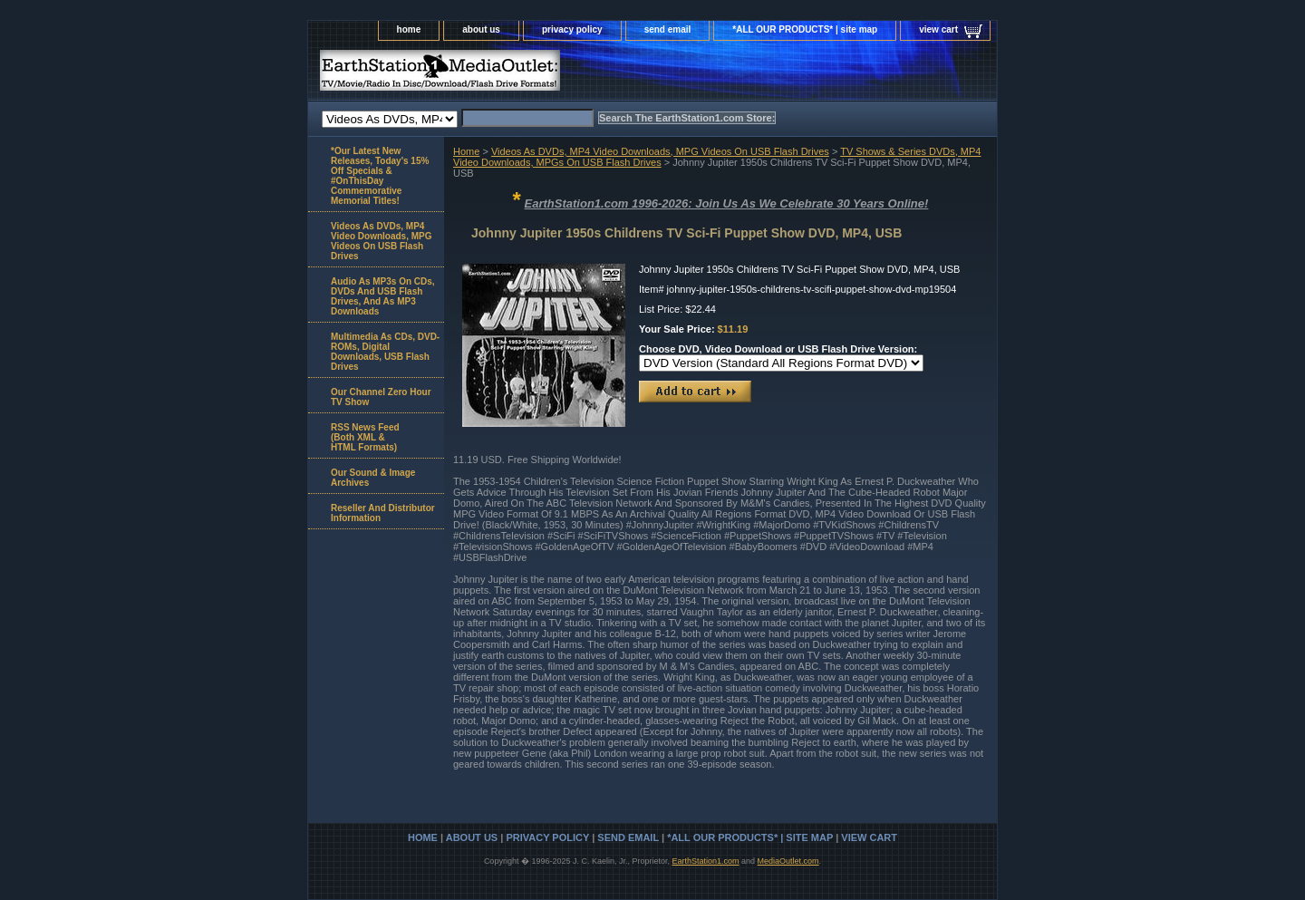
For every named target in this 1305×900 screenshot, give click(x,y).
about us (481, 29)
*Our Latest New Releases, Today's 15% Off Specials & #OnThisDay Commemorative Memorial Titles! (380, 176)
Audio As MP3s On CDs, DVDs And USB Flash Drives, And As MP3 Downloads (383, 296)
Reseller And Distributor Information (383, 513)
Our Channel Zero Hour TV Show (381, 397)
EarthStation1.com (705, 861)
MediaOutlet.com (788, 861)
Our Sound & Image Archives (373, 478)
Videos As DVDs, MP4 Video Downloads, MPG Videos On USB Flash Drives (660, 151)
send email (667, 29)
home (409, 29)
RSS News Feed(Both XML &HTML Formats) (365, 437)
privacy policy (572, 29)
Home (466, 151)
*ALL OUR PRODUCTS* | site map (804, 29)
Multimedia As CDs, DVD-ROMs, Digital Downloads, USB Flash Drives (385, 352)
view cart (938, 29)
